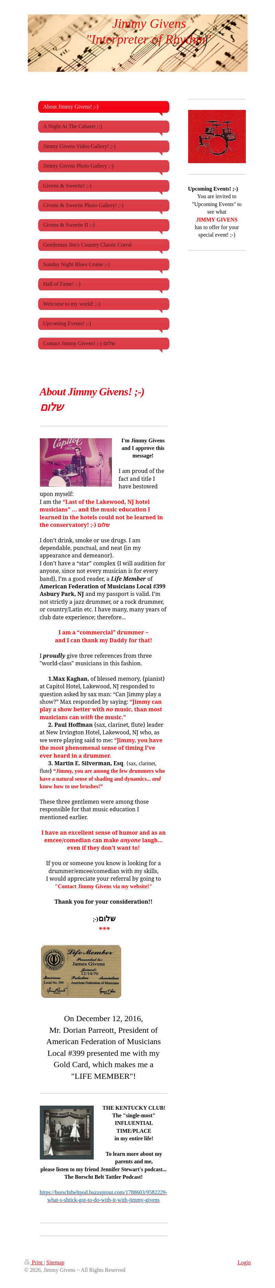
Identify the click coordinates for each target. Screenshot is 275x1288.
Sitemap (55, 1262)
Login (244, 1262)
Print (34, 1262)
